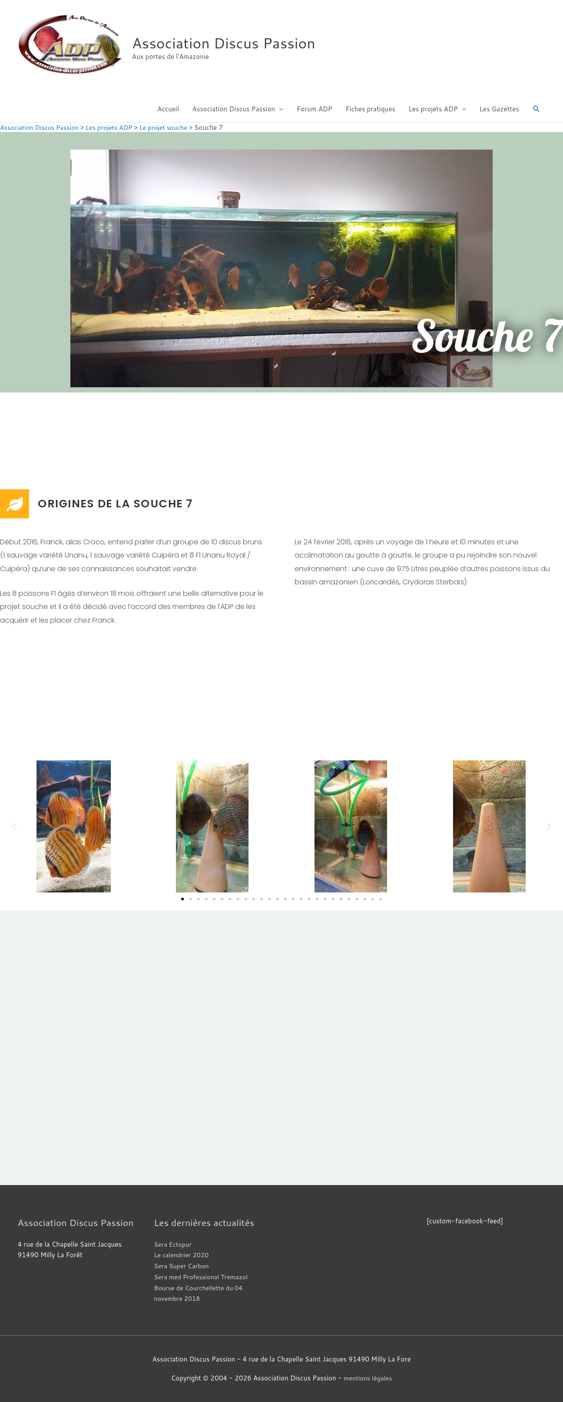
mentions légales (367, 1378)
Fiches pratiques (370, 109)
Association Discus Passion (228, 43)
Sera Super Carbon (183, 1265)
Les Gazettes (499, 109)
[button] (536, 109)
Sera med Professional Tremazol (203, 1276)
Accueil (168, 109)
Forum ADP (314, 109)
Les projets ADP (433, 109)
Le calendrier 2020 (183, 1254)
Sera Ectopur (174, 1244)
